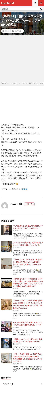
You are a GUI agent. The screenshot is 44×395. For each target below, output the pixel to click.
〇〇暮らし (17, 31)
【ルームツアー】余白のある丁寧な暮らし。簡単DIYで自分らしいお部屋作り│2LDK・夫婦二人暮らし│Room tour (27, 261)
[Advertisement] (22, 59)
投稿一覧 (29, 204)
